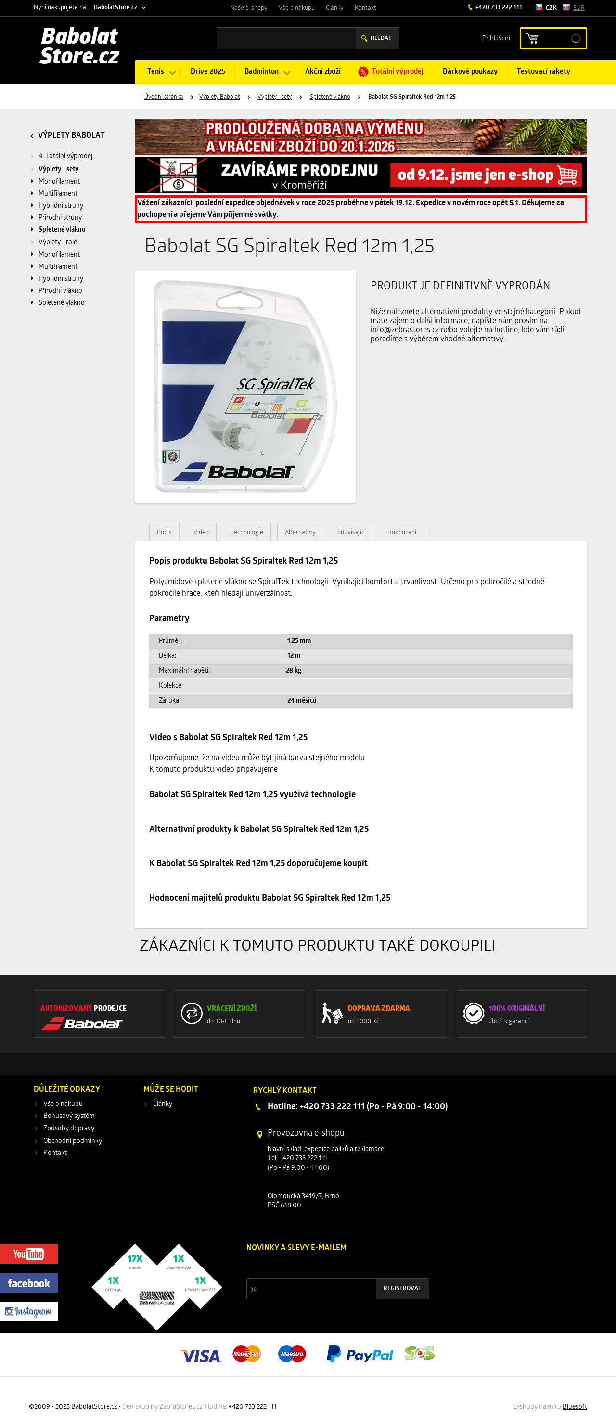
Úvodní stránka (163, 97)
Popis (164, 532)
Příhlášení (496, 37)
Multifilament (57, 194)
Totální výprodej (398, 71)
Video (201, 532)
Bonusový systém (69, 1116)
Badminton (261, 71)
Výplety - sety (274, 97)
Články (335, 8)
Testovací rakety (543, 71)
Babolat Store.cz (79, 48)
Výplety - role (57, 242)
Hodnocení (401, 532)
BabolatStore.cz (115, 7)
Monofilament (59, 182)
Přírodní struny (60, 218)
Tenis (155, 71)
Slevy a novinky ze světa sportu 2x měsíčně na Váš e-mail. (328, 1266)
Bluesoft (575, 1407)
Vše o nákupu (297, 8)
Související (351, 532)
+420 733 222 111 (498, 7)
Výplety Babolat (219, 97)
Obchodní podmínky (72, 1141)
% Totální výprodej (65, 156)
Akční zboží (323, 71)
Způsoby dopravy (68, 1128)
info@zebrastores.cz (405, 330)
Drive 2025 (208, 71)
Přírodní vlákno (60, 291)
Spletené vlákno (330, 97)
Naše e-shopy (249, 8)
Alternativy (300, 532)
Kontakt (365, 8)
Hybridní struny (60, 206)
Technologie (247, 532)
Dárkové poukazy (470, 71)
